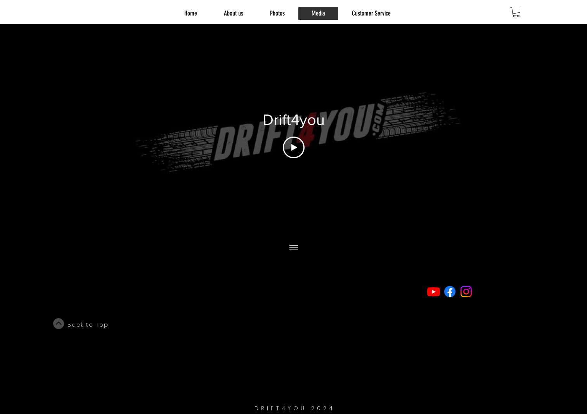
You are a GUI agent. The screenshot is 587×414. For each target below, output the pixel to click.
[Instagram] (466, 291)
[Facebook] (449, 291)
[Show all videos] (293, 247)
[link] (516, 12)
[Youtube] (433, 291)
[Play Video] (294, 147)
